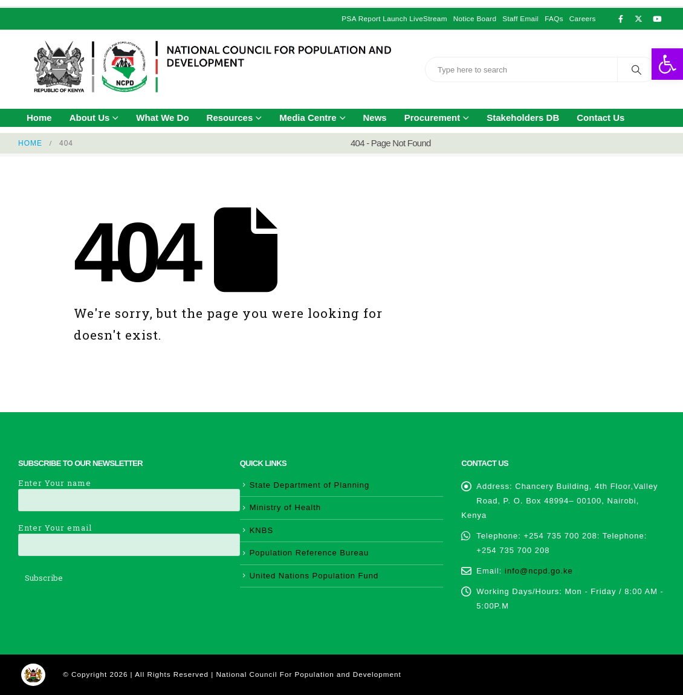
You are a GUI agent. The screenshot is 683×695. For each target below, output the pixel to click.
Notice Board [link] (475, 18)
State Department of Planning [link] (310, 485)
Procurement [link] (432, 117)
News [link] (375, 117)
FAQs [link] (554, 18)
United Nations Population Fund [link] (314, 575)
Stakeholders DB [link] (523, 117)
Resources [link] (230, 117)
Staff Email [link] (520, 18)
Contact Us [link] (600, 117)
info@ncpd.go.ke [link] (539, 570)
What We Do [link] (162, 117)
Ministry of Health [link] (285, 507)
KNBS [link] (261, 530)
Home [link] (39, 117)
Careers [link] (582, 18)
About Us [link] (90, 117)
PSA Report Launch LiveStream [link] (394, 18)
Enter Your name (129, 491)
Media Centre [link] (307, 117)
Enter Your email (129, 535)
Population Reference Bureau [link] (309, 552)
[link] (667, 64)
